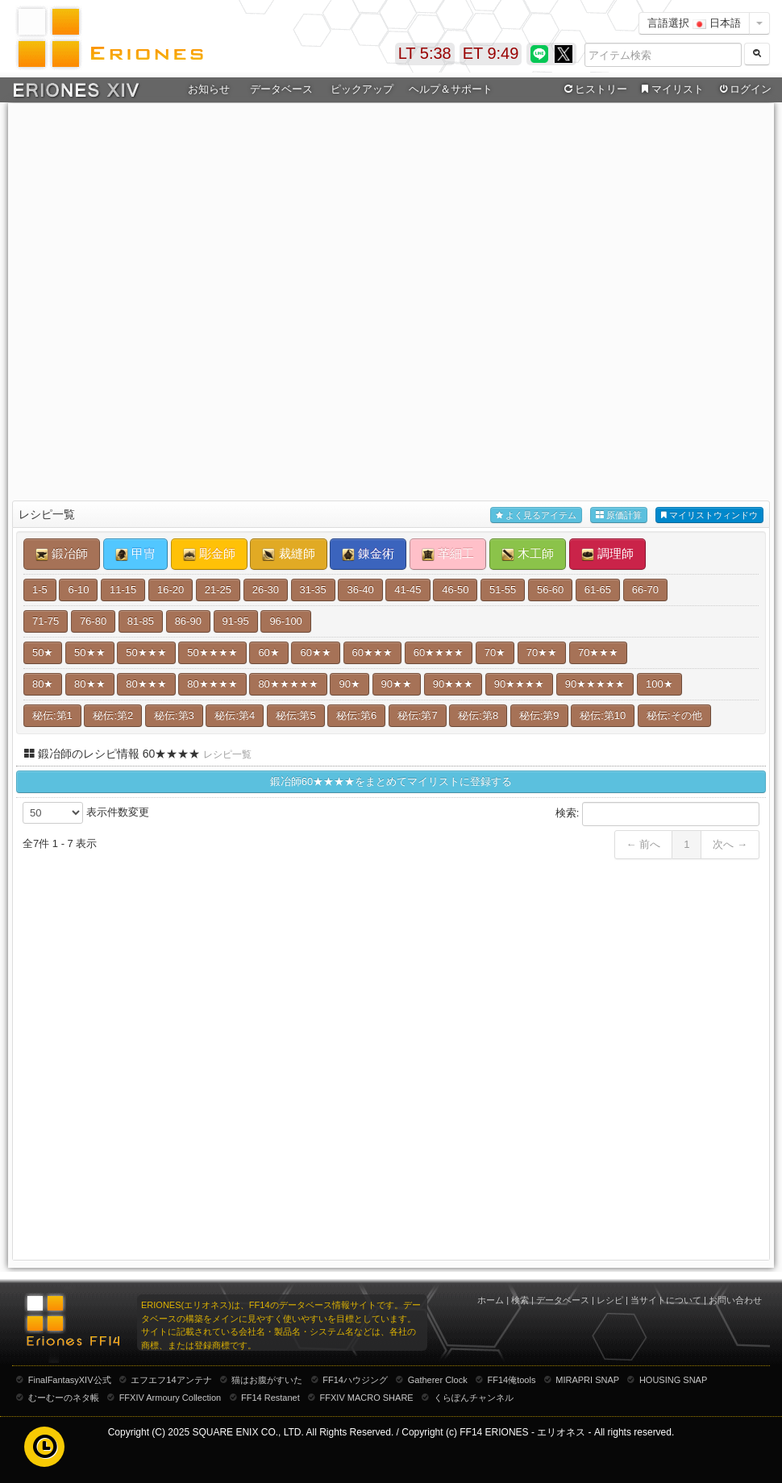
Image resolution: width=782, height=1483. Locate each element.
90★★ (396, 684)
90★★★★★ (595, 684)
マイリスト (670, 89)
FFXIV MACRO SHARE (367, 1397)
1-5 (40, 590)
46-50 (455, 590)
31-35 (313, 590)
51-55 (502, 590)
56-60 (550, 590)
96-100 (285, 621)
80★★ (89, 684)
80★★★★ (212, 684)
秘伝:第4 (234, 715)
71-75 (45, 621)
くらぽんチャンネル (474, 1397)
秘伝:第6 (356, 715)
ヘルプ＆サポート (451, 89)
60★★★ (372, 652)
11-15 (123, 590)
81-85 (140, 621)
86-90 (188, 621)
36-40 (360, 590)
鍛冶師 (61, 553)
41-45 (407, 590)
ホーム (490, 1300)
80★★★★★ (288, 684)
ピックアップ (362, 89)
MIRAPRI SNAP (587, 1380)
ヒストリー (593, 89)
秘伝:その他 (674, 715)
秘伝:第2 (113, 715)
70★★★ (598, 652)
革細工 (448, 553)
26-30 (265, 590)
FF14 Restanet (270, 1397)
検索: (657, 814)
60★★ (315, 652)
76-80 (93, 621)
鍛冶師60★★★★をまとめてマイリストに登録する (391, 781)
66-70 (645, 590)
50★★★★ (212, 652)
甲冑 (135, 553)
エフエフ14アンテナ (171, 1380)
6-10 (78, 590)
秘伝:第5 (296, 715)
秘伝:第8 (478, 715)
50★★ (89, 652)
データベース (281, 89)
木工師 (527, 553)
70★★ (541, 652)
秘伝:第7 (417, 715)
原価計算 (619, 515)
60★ (268, 652)
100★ (659, 684)
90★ (349, 684)
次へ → (730, 844)
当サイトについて (665, 1300)
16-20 (170, 590)
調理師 (607, 553)
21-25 (218, 590)
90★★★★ (519, 684)
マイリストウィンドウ (709, 515)
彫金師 (209, 553)
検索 (520, 1300)
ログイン (744, 89)
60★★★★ (439, 652)
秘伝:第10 (603, 715)
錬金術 (368, 553)
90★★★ (453, 684)
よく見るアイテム (536, 515)
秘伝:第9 (539, 715)
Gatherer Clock (438, 1380)
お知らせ (209, 89)
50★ (42, 652)
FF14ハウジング (355, 1380)
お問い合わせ (735, 1300)
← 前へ (643, 844)
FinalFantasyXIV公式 (69, 1380)
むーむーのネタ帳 (63, 1397)
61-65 (597, 590)
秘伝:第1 (52, 715)
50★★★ (146, 652)
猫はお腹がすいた (266, 1380)
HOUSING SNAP (673, 1380)
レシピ (610, 1300)
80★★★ (146, 684)
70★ (495, 652)
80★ (42, 684)
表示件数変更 (86, 813)
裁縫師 (288, 553)
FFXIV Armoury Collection (170, 1397)
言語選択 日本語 (694, 23)
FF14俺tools (512, 1380)
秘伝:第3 (174, 715)
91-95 (236, 621)
